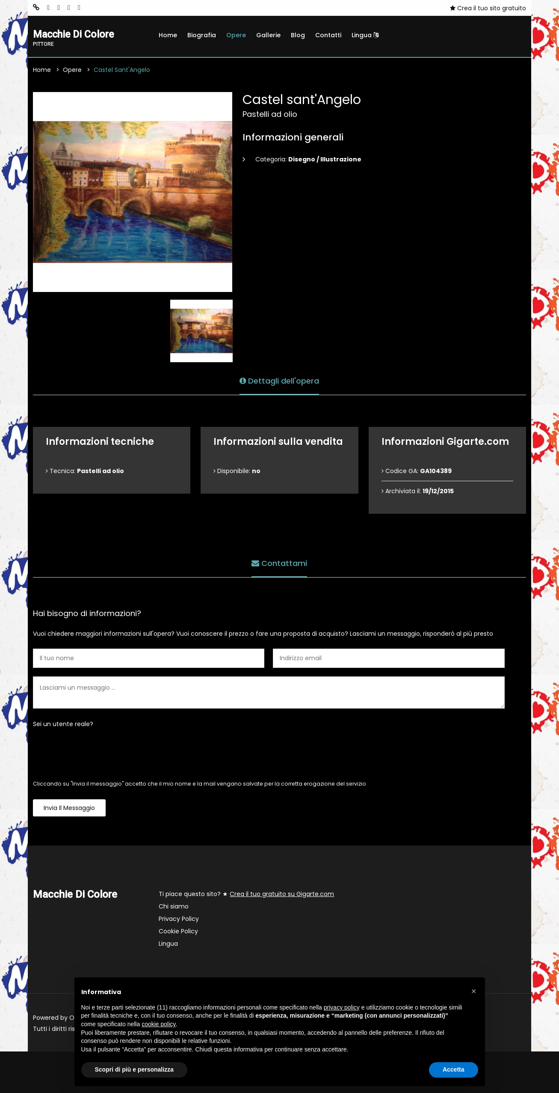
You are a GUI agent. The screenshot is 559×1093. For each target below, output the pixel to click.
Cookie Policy (178, 931)
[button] (474, 991)
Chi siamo (174, 906)
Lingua (365, 35)
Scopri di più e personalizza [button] (134, 1069)
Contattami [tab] (279, 563)
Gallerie (268, 35)
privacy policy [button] (342, 1007)
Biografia (201, 35)
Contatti (328, 35)
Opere (236, 35)
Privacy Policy (179, 919)
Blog (298, 35)
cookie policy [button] (159, 1024)
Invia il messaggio (69, 808)
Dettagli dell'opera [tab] (279, 380)
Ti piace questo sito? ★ (246, 894)
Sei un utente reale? (63, 724)
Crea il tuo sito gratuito (488, 8)
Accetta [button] (453, 1069)
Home (168, 35)
